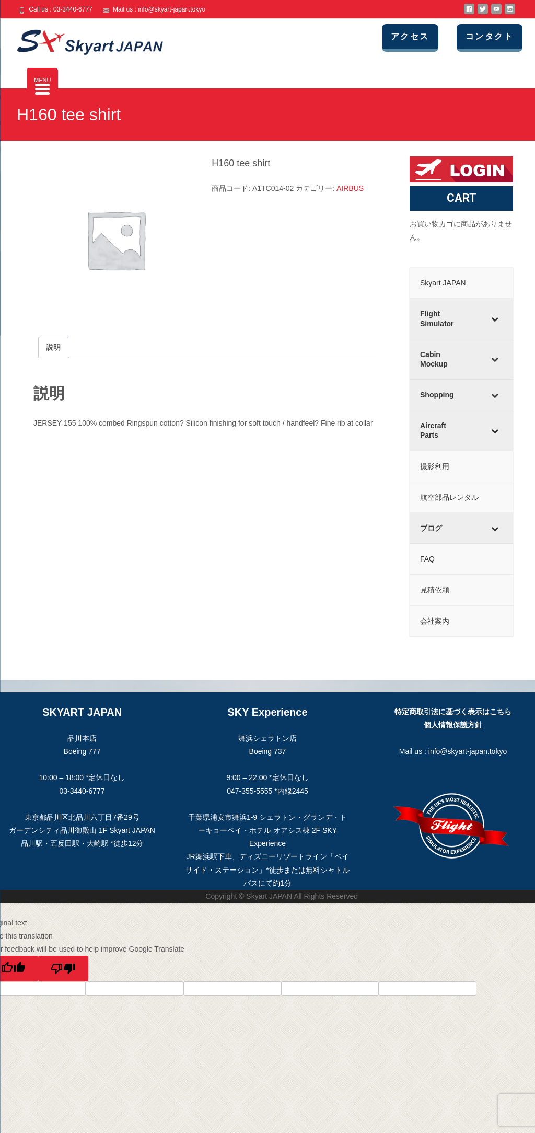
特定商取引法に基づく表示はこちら (452, 711)
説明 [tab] (53, 347)
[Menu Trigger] (42, 83)
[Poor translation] (63, 968)
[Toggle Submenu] (494, 318)
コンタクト (497, 36)
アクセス (422, 36)
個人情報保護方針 (453, 724)
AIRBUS (350, 188)
